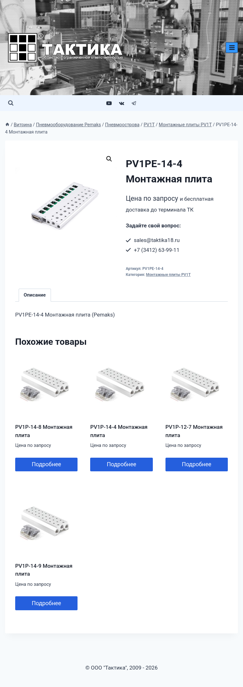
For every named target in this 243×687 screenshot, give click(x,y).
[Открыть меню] (232, 47)
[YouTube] (109, 103)
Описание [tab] (35, 295)
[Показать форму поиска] (10, 103)
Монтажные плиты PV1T (168, 274)
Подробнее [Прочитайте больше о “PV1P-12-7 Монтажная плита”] (196, 464)
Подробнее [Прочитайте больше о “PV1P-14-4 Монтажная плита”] (121, 464)
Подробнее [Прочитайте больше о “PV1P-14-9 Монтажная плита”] (46, 603)
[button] (109, 159)
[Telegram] (133, 103)
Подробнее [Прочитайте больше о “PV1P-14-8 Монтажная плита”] (46, 464)
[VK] (121, 103)
